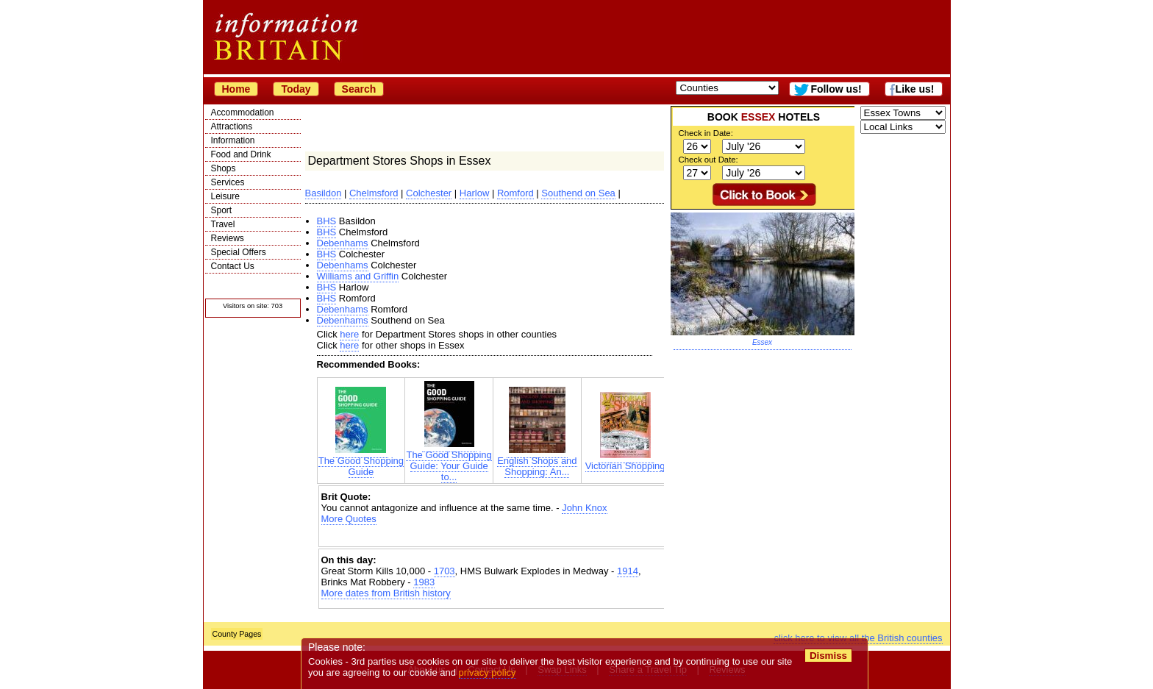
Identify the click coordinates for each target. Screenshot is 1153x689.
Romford (515, 193)
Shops (223, 168)
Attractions (232, 126)
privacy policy (487, 672)
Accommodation (242, 112)
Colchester (428, 193)
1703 (444, 570)
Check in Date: (706, 133)
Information (233, 140)
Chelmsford (373, 193)
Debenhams (342, 243)
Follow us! (835, 89)
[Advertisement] (493, 537)
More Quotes (348, 518)
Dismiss (828, 655)
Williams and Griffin (358, 276)
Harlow (474, 193)
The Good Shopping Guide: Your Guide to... (448, 461)
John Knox (584, 507)
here (349, 334)
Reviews (227, 238)
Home (236, 89)
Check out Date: (708, 159)
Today (295, 89)
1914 (627, 570)
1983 (424, 582)
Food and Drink (241, 154)
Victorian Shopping (625, 461)
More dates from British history (386, 593)
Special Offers (238, 252)
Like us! (915, 89)
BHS (327, 220)
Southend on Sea (578, 193)
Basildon (323, 193)
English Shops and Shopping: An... (536, 461)
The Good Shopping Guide (361, 461)
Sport (221, 210)
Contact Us (232, 266)
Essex (762, 342)
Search (359, 89)
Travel (223, 224)
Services (228, 182)
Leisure (225, 196)
